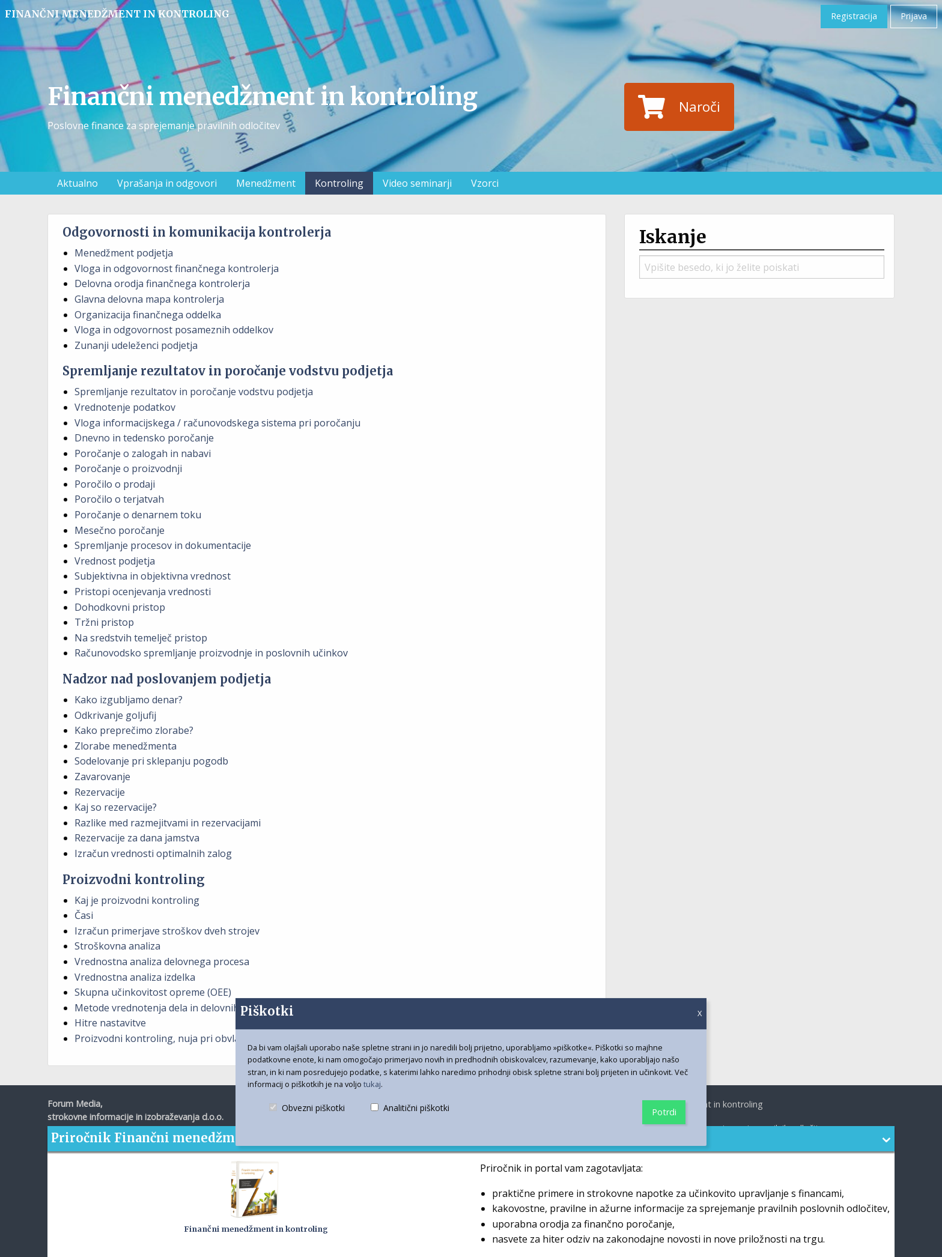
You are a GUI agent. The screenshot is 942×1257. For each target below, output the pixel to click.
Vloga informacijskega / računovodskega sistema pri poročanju (217, 422)
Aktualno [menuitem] (77, 183)
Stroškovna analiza (117, 946)
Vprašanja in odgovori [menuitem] (167, 183)
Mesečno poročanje (119, 530)
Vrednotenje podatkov (124, 407)
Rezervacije (99, 792)
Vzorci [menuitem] (485, 183)
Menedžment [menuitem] (266, 183)
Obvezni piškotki (307, 1117)
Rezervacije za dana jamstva (136, 837)
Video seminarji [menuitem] (417, 183)
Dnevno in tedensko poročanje (144, 437)
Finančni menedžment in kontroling (117, 14)
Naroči (679, 107)
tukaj (372, 1084)
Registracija (854, 16)
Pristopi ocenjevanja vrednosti (142, 591)
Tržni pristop (104, 622)
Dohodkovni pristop (119, 607)
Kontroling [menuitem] (339, 183)
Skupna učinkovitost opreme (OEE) (152, 992)
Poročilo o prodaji (114, 484)
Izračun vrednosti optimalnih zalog (153, 853)
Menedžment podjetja (123, 252)
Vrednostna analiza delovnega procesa (161, 961)
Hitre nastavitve (110, 1022)
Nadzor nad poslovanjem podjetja (166, 678)
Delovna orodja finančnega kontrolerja (162, 283)
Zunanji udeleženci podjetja (136, 345)
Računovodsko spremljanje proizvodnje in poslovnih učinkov (211, 652)
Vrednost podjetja (114, 561)
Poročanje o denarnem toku (137, 514)
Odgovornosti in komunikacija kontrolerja (196, 232)
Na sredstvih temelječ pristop (140, 637)
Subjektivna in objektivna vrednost (152, 576)
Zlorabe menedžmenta (125, 746)
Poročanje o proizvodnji (128, 468)
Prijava (914, 16)
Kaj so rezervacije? (115, 807)
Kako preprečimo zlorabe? (133, 730)
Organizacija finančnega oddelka (147, 314)
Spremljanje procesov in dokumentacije (162, 545)
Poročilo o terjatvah (119, 499)
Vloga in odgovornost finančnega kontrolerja (176, 268)
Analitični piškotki (410, 1117)
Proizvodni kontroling (133, 879)
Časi (83, 915)
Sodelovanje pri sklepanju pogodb (151, 761)
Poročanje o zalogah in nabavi (142, 453)
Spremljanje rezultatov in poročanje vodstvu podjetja (227, 370)
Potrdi (664, 1112)
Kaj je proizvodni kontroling (136, 900)
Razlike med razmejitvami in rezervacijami (167, 822)
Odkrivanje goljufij (115, 715)
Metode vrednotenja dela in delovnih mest (169, 1007)
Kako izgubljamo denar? (128, 699)
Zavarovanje (102, 776)
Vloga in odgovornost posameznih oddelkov (173, 329)
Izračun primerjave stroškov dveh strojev (167, 930)
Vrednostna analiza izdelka (134, 977)
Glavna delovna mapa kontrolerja (149, 299)
